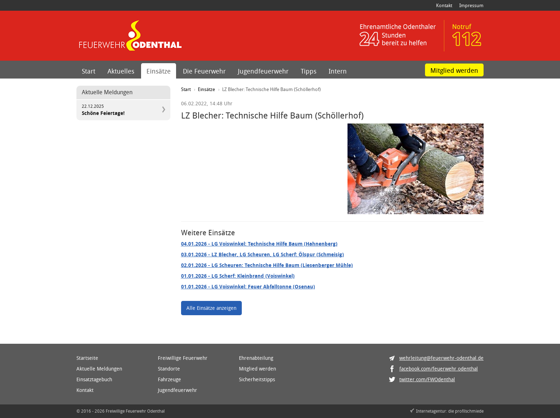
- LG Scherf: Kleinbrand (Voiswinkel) (238, 275)
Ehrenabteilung (256, 357)
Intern (338, 71)
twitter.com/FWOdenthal (427, 379)
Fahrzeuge (169, 379)
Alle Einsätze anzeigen (211, 307)
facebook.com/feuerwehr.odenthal (438, 368)
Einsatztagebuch (94, 379)
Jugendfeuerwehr (263, 71)
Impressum (471, 5)
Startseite (87, 357)
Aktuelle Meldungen (99, 368)
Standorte (169, 368)
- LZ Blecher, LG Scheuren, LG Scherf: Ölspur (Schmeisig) (262, 254)
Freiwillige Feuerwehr (183, 357)
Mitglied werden (454, 70)
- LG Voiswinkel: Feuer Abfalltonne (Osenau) (248, 286)
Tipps (308, 71)
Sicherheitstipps (257, 379)
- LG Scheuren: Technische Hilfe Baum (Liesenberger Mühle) (267, 265)
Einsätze (158, 71)
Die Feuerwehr (204, 71)
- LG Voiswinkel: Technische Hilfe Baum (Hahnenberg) (259, 243)
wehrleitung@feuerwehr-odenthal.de (441, 357)
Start (88, 71)
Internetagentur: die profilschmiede (450, 411)
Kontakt (444, 5)
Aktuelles (121, 71)
